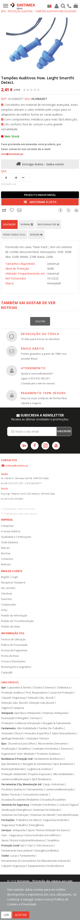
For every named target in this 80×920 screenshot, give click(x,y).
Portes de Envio (10, 656)
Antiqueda (7, 713)
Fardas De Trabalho (51, 728)
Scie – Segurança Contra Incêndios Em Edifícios (30, 835)
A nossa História (10, 531)
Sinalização (8, 748)
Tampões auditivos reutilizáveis (55, 11)
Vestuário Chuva (11, 733)
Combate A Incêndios (45, 748)
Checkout (6, 593)
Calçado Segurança (13, 697)
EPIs (3, 11)
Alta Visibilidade (27, 728)
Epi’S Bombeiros (42, 779)
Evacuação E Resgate (14, 718)
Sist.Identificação (68, 815)
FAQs (4, 610)
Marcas (5, 548)
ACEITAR (21, 915)
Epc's (32, 845)
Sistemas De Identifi (42, 815)
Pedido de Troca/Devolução (17, 621)
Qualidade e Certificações (16, 537)
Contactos (7, 559)
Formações (8, 820)
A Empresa (7, 526)
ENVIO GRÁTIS (32, 348)
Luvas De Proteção (61, 692)
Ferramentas (35, 789)
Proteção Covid (10, 845)
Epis (3, 687)
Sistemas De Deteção (46, 809)
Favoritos (6, 599)
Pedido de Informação (14, 615)
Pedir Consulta (14, 234)
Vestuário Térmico (37, 738)
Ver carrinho (8, 588)
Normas (27, 224)
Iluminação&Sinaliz (13, 769)
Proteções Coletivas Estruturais (20, 723)
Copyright (7, 672)
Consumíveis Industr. (36, 794)
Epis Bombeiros (11, 764)
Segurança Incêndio (55, 820)
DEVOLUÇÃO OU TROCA (40, 334)
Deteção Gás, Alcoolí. (41, 697)
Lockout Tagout (68, 804)
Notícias (5, 564)
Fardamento (8, 728)
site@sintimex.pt (12, 154)
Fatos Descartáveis (64, 733)
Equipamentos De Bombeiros (46, 866)
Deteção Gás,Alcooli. (42, 702)
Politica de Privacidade (14, 645)
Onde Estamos (9, 542)
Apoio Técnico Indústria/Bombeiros (23, 840)
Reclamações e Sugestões (16, 667)
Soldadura (63, 687)
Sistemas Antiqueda (54, 713)
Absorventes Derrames (52, 743)
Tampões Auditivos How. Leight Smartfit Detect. (37, 80)
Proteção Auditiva (20, 11)
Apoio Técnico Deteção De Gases (48, 830)
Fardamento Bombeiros (48, 759)
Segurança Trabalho (14, 825)
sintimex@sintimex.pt (16, 465)
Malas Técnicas (11, 794)
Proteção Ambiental (13, 774)
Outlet (5, 855)
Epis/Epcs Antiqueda (27, 713)
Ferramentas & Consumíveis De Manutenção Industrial (35, 860)
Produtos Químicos (48, 753)
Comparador (8, 604)
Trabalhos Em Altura (28, 820)
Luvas (14, 855)
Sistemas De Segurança (15, 804)
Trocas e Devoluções (13, 661)
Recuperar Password (13, 582)
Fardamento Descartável (16, 850)
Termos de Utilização (13, 639)
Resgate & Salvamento (57, 723)
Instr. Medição (25, 753)
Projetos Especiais (39, 774)
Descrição (9, 224)
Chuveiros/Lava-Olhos (22, 743)
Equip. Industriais (54, 784)
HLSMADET (39, 99)
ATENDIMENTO (33, 368)
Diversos (66, 748)
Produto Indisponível (40, 195)
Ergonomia (8, 753)
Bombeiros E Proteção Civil (17, 759)
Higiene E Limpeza (12, 708)
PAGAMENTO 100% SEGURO (43, 393)
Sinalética (24, 748)
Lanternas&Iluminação (15, 779)
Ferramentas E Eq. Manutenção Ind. (21, 784)
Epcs (4, 743)
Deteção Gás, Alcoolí (14, 702)
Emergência (36, 825)
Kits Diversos (45, 845)
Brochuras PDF (48, 224)
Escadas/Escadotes (54, 799)
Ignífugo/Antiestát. (12, 738)
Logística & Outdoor (39, 769)
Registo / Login (9, 577)
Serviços (35, 718)
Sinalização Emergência (16, 809)
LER (6, 915)
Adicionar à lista (40, 202)
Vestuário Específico (37, 733)
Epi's (23, 845)
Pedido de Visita (10, 626)
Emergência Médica (46, 850)
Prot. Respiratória (36, 692)
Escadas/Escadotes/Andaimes (20, 799)
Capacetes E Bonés (19, 687)
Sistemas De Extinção (14, 815)
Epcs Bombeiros (63, 764)
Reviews (36, 234)
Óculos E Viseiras (44, 687)
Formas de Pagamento (14, 650)
